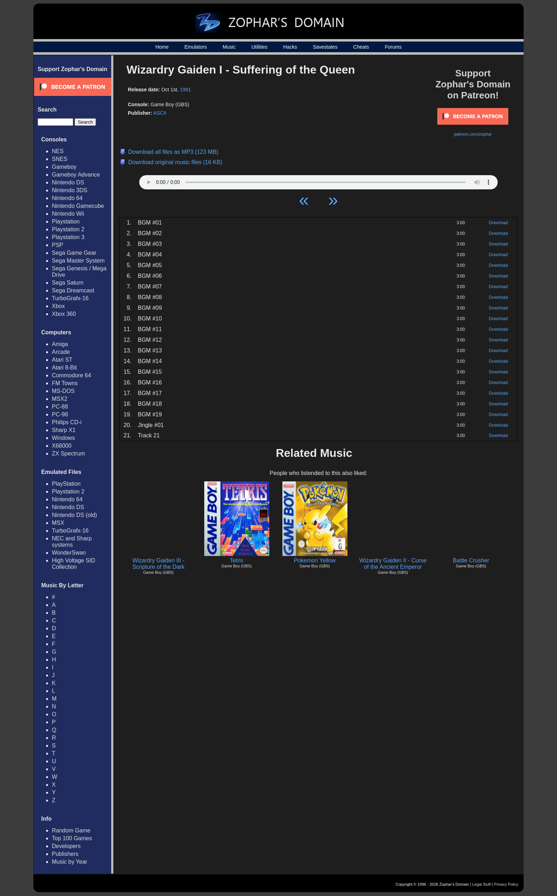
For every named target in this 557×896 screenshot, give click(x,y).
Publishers (65, 854)
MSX (58, 523)
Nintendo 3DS (69, 190)
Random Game (71, 830)
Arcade (61, 352)
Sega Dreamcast (73, 290)
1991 (185, 89)
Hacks (290, 47)
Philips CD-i (67, 422)
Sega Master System (78, 261)
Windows (63, 438)
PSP (57, 245)
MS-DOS (63, 391)
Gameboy (64, 167)
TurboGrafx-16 (70, 298)
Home (161, 47)
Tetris (236, 560)
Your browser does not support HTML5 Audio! (318, 180)
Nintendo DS (68, 182)
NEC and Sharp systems (72, 541)
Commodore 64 (71, 375)
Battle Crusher (471, 560)
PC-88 (60, 407)
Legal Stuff (481, 884)
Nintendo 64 (67, 198)
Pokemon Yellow (314, 560)
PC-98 (60, 414)
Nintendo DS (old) (74, 515)
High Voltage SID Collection (73, 563)
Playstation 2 (68, 229)
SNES (59, 159)
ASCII (160, 113)
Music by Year (69, 862)
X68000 (61, 446)
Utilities (259, 47)
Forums (393, 47)
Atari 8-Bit (64, 368)
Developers (66, 846)
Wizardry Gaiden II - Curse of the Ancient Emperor (392, 563)
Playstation (66, 221)
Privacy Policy (506, 884)
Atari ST (62, 360)
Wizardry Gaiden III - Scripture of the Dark (159, 563)
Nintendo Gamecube (78, 206)
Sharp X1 (64, 430)
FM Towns (65, 383)
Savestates (325, 47)
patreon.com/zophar (473, 134)
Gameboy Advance (76, 175)
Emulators (195, 47)
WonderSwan (69, 553)
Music (229, 47)
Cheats (361, 47)
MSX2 (59, 399)
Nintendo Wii (68, 214)
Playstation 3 (68, 237)
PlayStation (66, 484)
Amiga (60, 344)
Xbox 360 (64, 314)
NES (58, 151)
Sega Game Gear (74, 253)
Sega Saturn (67, 283)
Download (498, 222)
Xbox (58, 306)
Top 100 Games (72, 838)
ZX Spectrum (68, 453)
